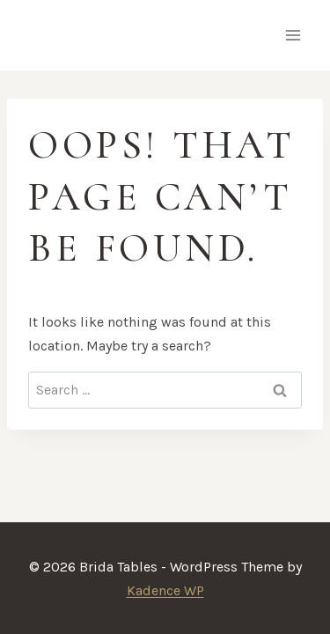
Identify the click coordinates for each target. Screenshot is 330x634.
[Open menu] (292, 34)
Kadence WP (165, 590)
